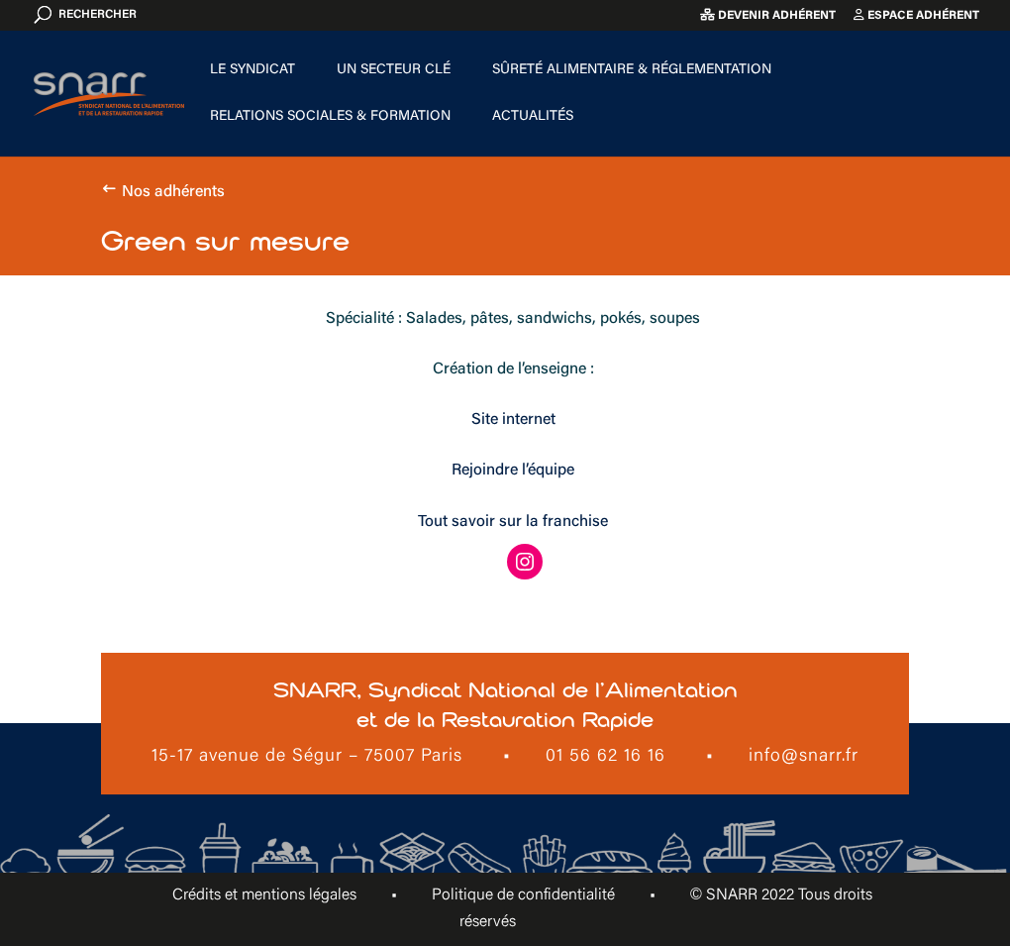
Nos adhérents (173, 192)
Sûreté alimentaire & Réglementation (631, 70)
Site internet (513, 420)
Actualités (532, 117)
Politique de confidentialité (523, 895)
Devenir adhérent (768, 15)
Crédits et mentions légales (264, 895)
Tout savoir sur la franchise (513, 522)
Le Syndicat (252, 70)
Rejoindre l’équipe (513, 470)
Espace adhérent (916, 15)
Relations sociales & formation (330, 117)
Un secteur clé (394, 70)
